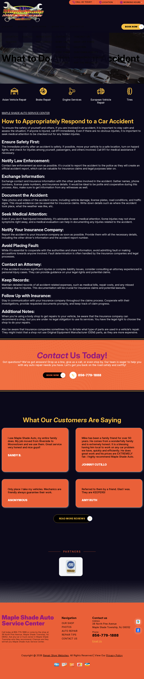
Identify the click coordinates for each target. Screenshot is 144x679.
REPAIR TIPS (58, 26)
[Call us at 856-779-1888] (85, 375)
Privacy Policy (114, 655)
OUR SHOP (7, 26)
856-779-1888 (20, 632)
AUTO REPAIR (39, 26)
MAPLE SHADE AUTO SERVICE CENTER (26, 112)
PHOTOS (22, 26)
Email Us (97, 641)
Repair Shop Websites (56, 655)
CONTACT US (77, 26)
